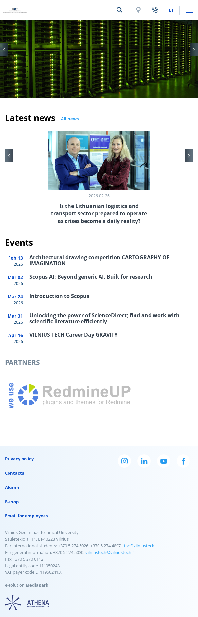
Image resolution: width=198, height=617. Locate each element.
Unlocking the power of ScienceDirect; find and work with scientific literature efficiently (104, 318)
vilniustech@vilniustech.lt (110, 552)
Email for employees (26, 516)
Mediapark (37, 585)
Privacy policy (19, 459)
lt (171, 10)
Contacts (14, 473)
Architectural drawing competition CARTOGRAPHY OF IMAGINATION (99, 260)
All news (70, 119)
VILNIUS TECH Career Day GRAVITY (73, 334)
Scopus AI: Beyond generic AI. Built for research (90, 276)
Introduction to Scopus (59, 296)
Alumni (13, 487)
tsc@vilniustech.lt (141, 545)
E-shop (12, 502)
